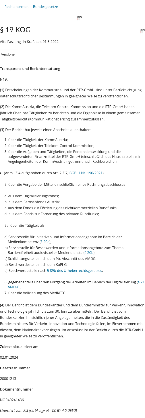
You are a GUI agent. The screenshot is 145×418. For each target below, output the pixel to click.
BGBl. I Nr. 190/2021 (85, 172)
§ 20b (89, 252)
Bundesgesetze (45, 6)
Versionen (9, 54)
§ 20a (45, 241)
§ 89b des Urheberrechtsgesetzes (74, 270)
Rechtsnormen (16, 6)
